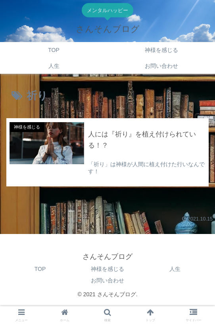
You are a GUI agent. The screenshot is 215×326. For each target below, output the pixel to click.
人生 (174, 269)
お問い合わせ (107, 280)
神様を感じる (107, 269)
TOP (40, 269)
